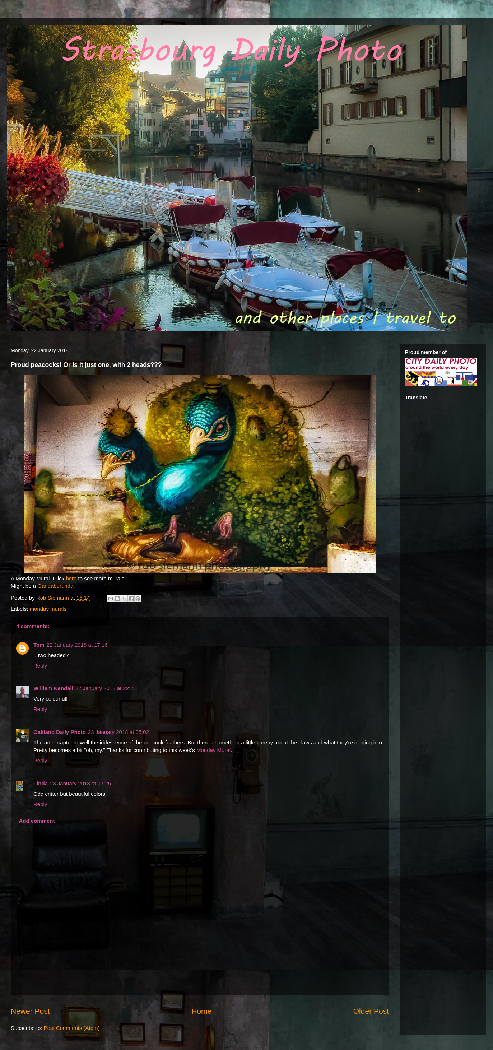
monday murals (48, 609)
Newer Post (30, 1011)
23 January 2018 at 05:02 (118, 732)
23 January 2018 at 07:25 (80, 783)
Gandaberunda (55, 586)
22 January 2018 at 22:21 (105, 688)
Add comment (37, 821)
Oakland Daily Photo (59, 732)
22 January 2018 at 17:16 (77, 645)
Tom (39, 645)
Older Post (371, 1011)
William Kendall (53, 688)
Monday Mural (213, 750)
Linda (40, 783)
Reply (40, 666)
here (72, 578)
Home (201, 1011)
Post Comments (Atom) (72, 1028)
